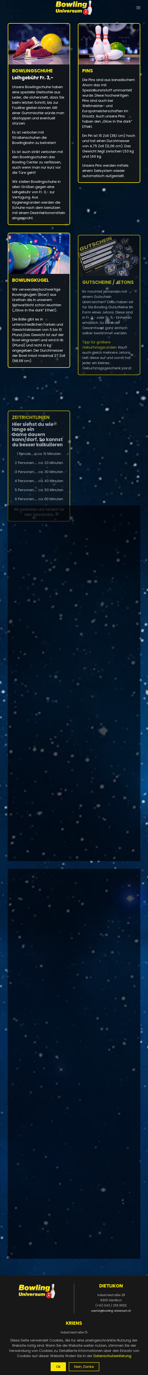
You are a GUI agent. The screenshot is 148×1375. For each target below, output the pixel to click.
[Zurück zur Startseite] (74, 7)
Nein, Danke (84, 1366)
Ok (58, 1366)
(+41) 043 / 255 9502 (111, 1305)
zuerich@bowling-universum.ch (111, 1311)
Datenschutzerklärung (112, 1355)
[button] (138, 7)
